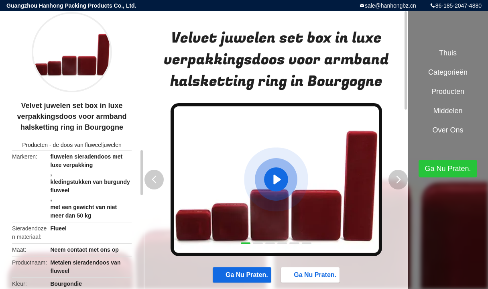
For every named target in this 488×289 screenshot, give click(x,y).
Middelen (447, 111)
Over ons (447, 130)
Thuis (448, 53)
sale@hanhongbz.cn (390, 5)
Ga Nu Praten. (243, 275)
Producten (35, 145)
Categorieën (448, 72)
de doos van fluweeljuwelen (87, 145)
